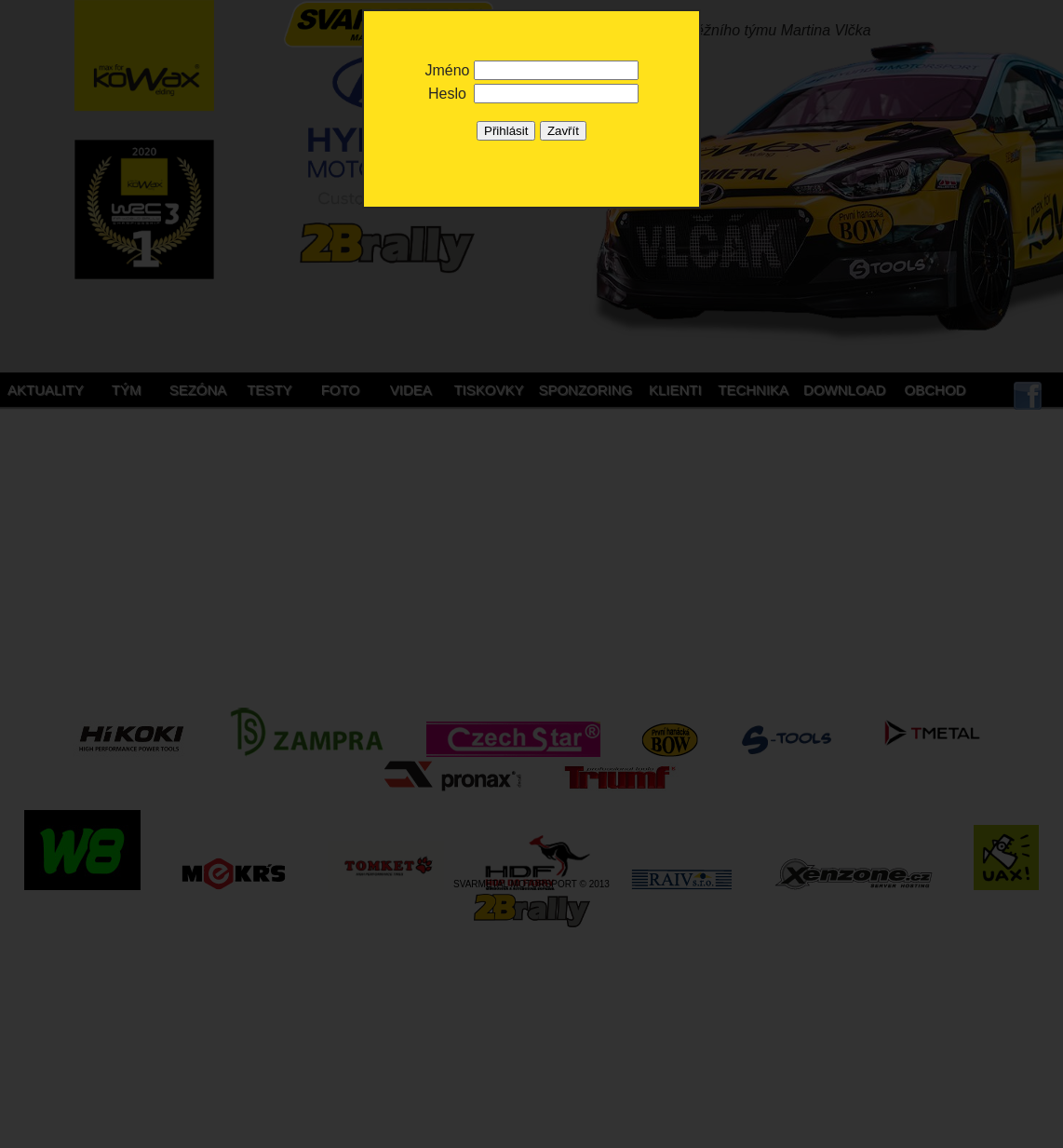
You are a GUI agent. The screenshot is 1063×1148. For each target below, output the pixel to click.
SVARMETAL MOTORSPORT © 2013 (531, 884)
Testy (269, 390)
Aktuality (45, 390)
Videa (411, 390)
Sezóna (198, 390)
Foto (340, 390)
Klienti (675, 390)
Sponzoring (585, 390)
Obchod (935, 390)
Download (844, 390)
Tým (126, 390)
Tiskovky (488, 390)
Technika (753, 390)
